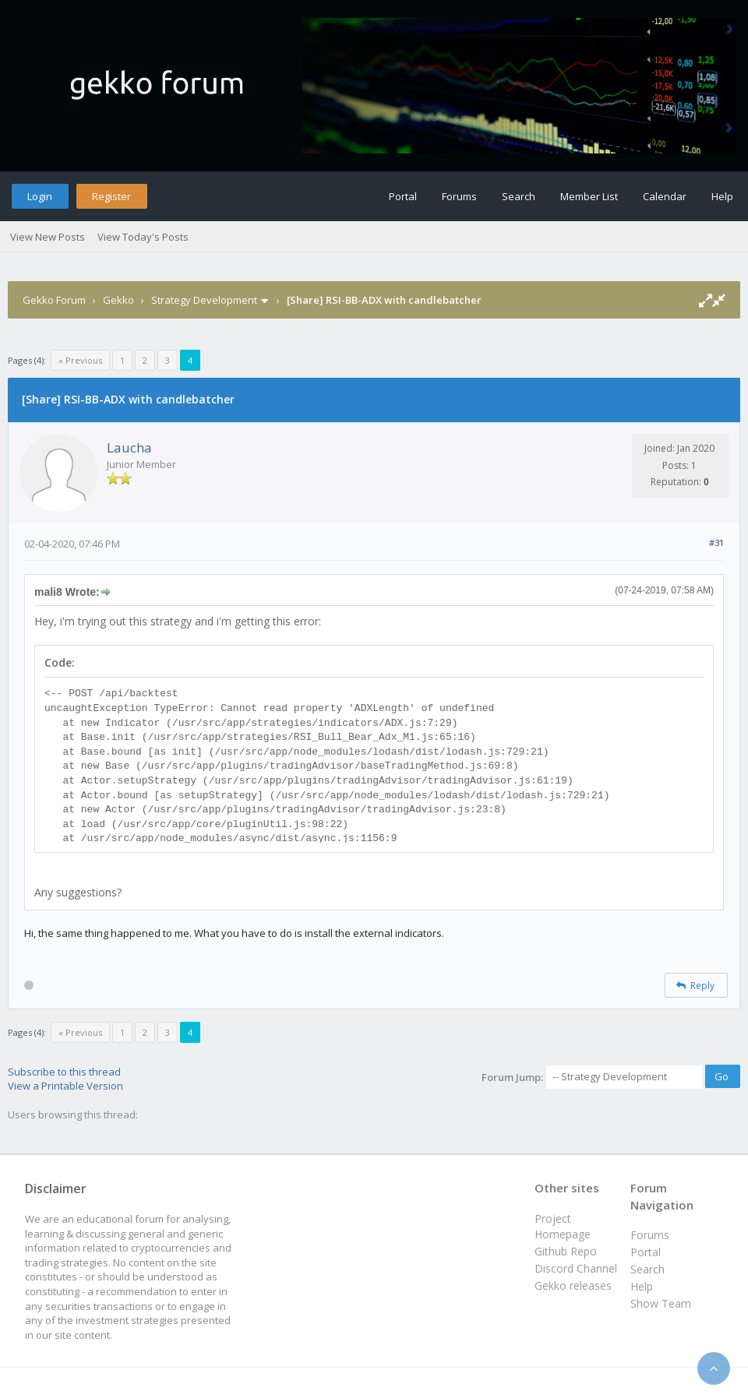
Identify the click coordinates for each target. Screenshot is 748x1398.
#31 (716, 542)
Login (39, 196)
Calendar (664, 196)
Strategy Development (204, 300)
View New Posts (47, 237)
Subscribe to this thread (64, 1072)
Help (722, 196)
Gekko (118, 300)
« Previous (80, 360)
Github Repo (566, 1251)
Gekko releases (573, 1285)
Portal (403, 196)
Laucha (129, 447)
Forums (459, 196)
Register (111, 196)
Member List (589, 196)
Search (518, 196)
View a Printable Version (65, 1086)
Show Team (660, 1303)
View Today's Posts (143, 237)
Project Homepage (563, 1226)
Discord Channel (576, 1268)
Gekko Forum (54, 300)
